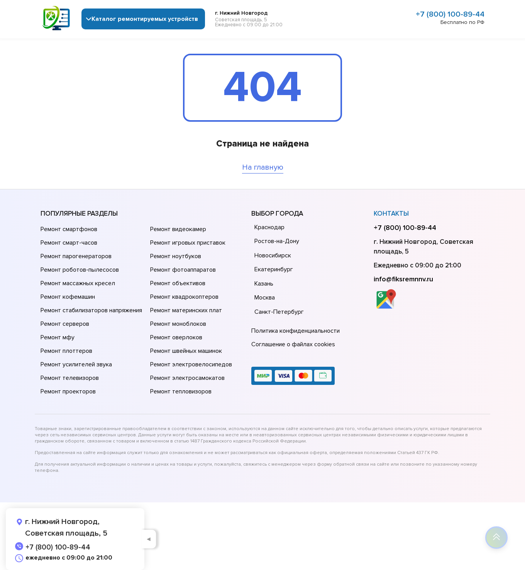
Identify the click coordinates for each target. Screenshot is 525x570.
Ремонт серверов (65, 324)
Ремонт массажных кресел (78, 283)
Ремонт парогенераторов (76, 256)
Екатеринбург (273, 269)
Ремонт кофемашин (68, 297)
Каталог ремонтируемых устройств (144, 19)
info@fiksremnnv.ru (403, 279)
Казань (263, 284)
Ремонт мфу (58, 337)
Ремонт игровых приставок (187, 243)
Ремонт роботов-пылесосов (80, 270)
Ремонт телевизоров (70, 378)
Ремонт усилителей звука (76, 364)
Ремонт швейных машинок (186, 351)
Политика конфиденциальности (295, 331)
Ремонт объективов (177, 283)
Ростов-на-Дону (276, 241)
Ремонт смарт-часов (69, 243)
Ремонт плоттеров (66, 351)
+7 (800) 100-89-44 (450, 14)
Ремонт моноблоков (178, 324)
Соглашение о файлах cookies (293, 344)
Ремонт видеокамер (178, 229)
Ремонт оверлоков (176, 337)
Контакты (391, 213)
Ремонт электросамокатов (187, 378)
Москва (264, 297)
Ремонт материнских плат (186, 310)
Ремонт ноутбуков (175, 256)
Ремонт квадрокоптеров (184, 297)
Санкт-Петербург (279, 312)
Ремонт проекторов (68, 391)
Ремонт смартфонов (69, 229)
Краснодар (269, 227)
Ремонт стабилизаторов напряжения (91, 310)
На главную (262, 167)
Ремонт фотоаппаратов (183, 270)
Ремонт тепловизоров (181, 391)
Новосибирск (272, 255)
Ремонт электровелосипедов (191, 364)
